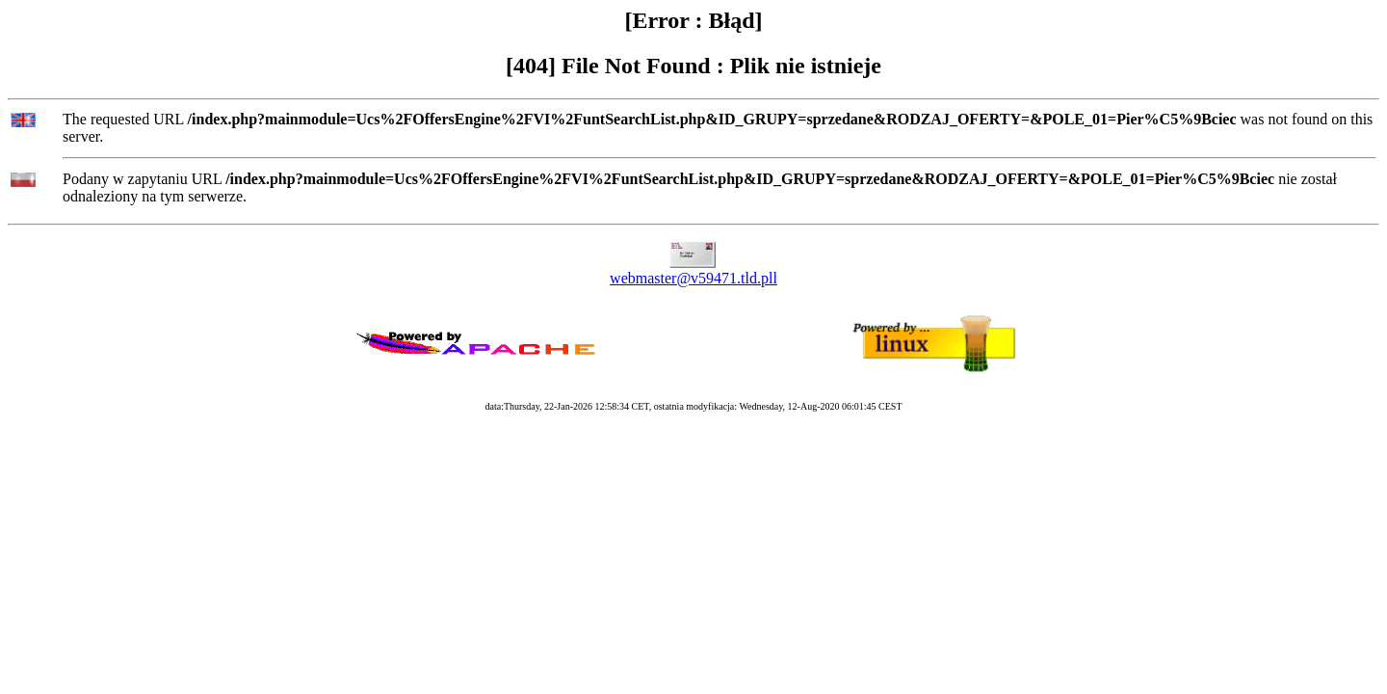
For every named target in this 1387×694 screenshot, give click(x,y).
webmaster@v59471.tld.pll (693, 278)
